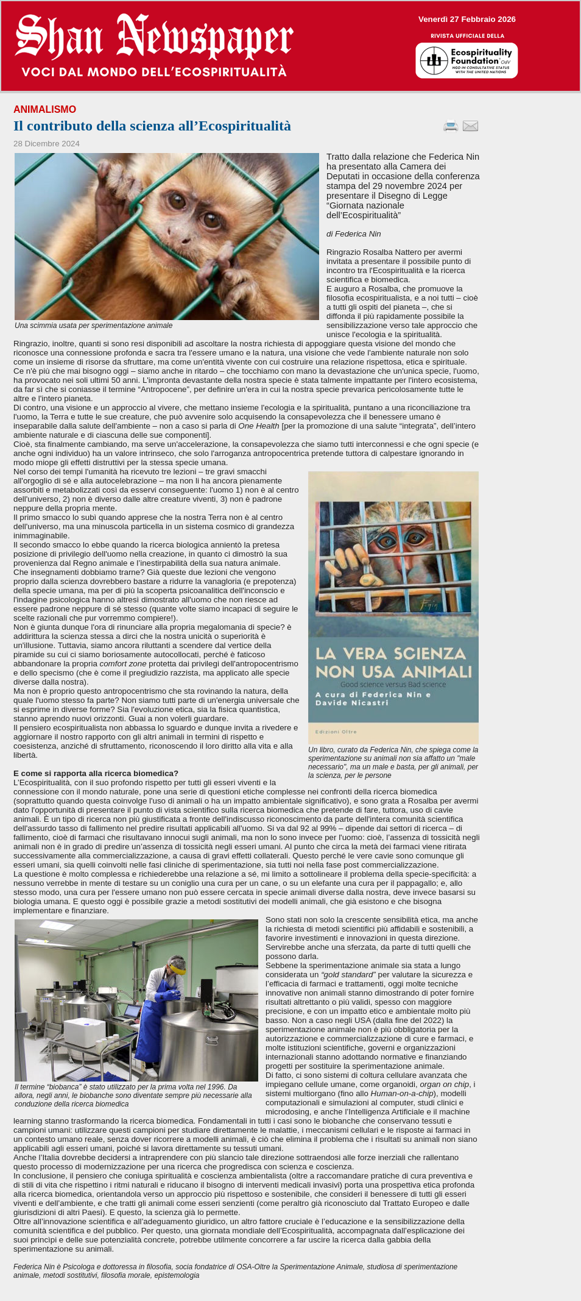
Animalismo (44, 109)
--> (290, 46)
